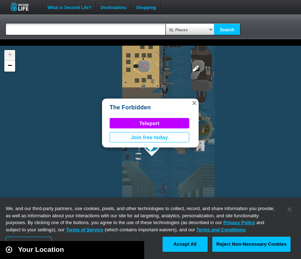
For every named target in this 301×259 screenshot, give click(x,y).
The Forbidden (130, 107)
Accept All (184, 244)
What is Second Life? (69, 7)
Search (227, 29)
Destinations (114, 7)
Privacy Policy (239, 222)
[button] (194, 103)
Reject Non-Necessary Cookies (251, 244)
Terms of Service (84, 229)
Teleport (150, 123)
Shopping (146, 7)
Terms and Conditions (220, 229)
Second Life (23, 7)
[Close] (289, 209)
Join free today (149, 137)
